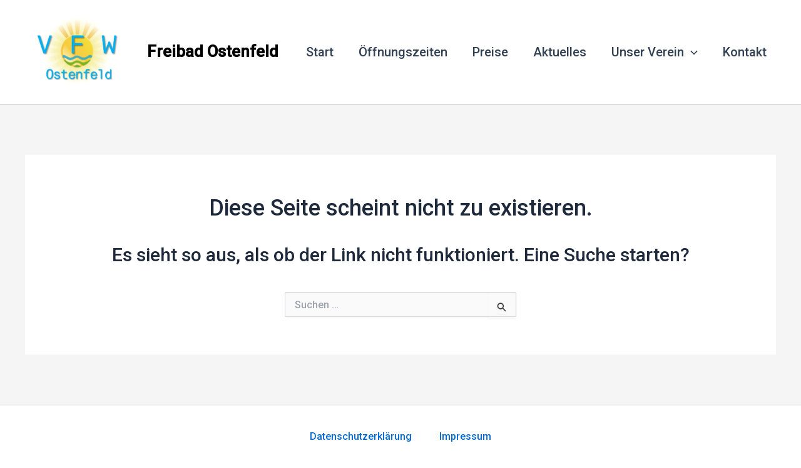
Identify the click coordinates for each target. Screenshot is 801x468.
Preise (490, 52)
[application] (691, 52)
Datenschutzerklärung (374, 436)
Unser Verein (654, 52)
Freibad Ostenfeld (212, 51)
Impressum (465, 436)
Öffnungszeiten (403, 52)
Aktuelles (559, 52)
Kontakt (745, 52)
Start (320, 52)
